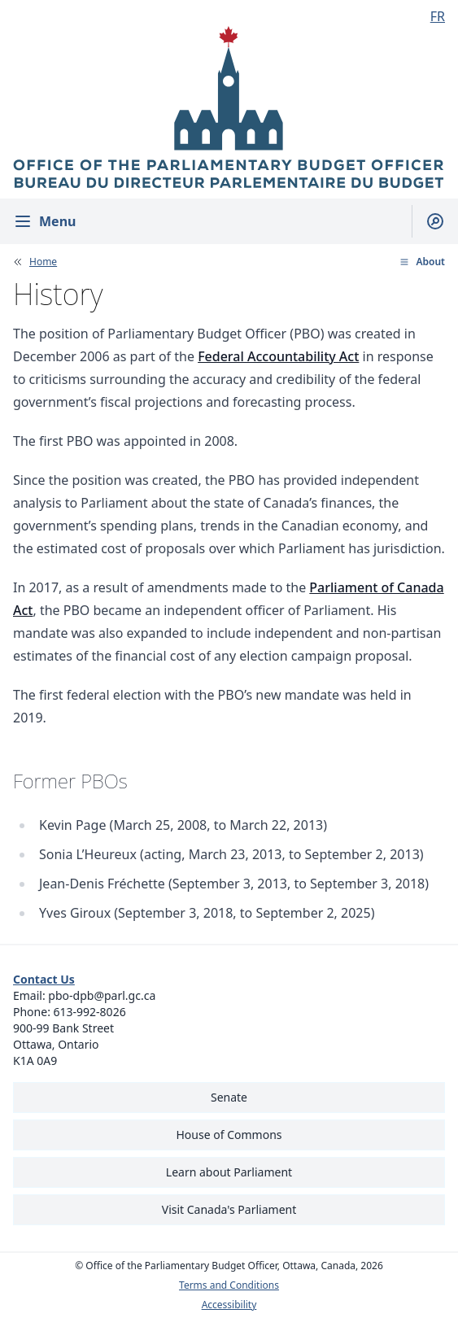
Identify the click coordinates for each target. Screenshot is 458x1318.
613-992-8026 (90, 1011)
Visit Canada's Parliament (229, 1209)
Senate (229, 1097)
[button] (422, 262)
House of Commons (229, 1134)
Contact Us (44, 979)
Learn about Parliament (229, 1172)
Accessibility (229, 1304)
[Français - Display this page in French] (431, 16)
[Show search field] (428, 221)
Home (43, 262)
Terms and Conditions (229, 1285)
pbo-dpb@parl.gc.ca (101, 995)
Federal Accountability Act (278, 356)
